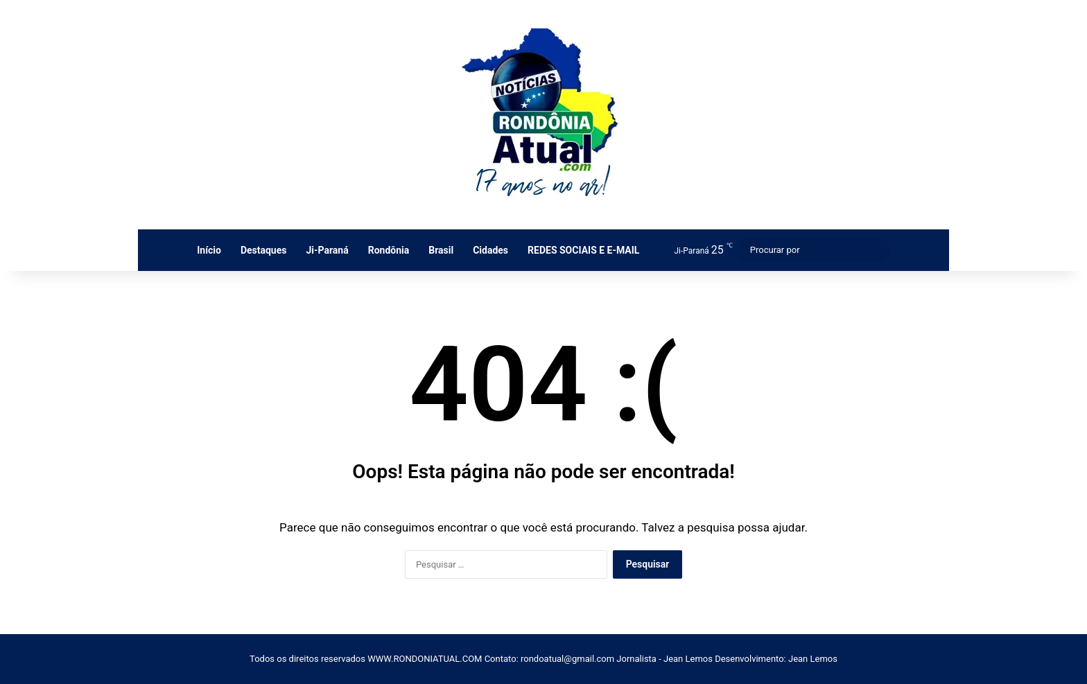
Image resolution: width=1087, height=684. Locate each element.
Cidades (490, 250)
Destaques (264, 250)
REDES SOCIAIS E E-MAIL (583, 250)
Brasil (440, 250)
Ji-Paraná (327, 250)
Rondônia (389, 250)
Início (209, 250)
